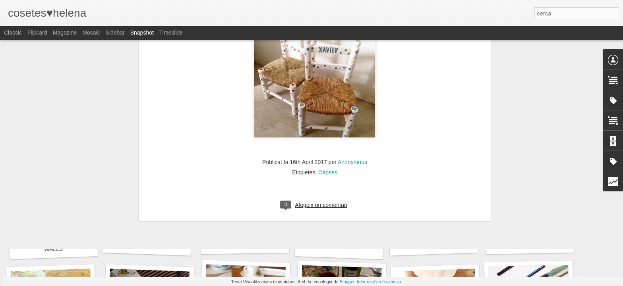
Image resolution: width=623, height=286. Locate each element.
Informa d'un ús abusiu (379, 281)
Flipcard (37, 32)
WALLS (53, 249)
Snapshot (142, 32)
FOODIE (434, 245)
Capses (327, 46)
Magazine (65, 32)
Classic (13, 32)
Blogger (347, 281)
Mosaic (91, 32)
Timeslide (171, 32)
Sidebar (115, 32)
